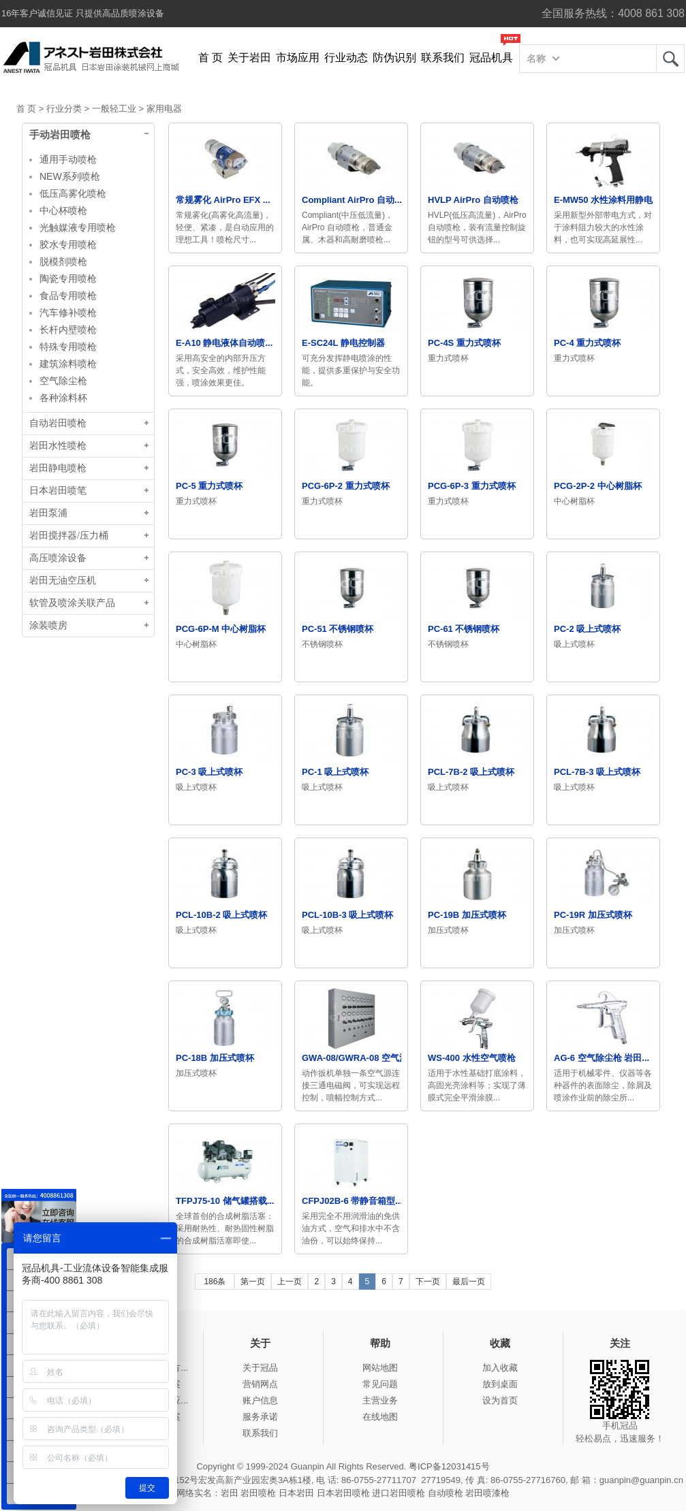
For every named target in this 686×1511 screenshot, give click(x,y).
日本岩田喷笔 (58, 491)
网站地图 (380, 1368)
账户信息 (260, 1400)
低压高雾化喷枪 (73, 193)
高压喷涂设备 (58, 558)
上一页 (289, 1281)
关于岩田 (249, 57)
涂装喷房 (48, 625)
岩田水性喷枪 (58, 446)
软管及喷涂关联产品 (72, 603)
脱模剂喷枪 (63, 261)
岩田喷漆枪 (487, 1493)
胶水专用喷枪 (68, 244)
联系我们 (443, 57)
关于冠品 (260, 1368)
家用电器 (164, 109)
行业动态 (346, 57)
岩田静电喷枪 (58, 468)
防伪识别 (394, 57)
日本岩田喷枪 (343, 1493)
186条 (214, 1281)
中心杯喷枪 (63, 210)
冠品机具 (491, 57)
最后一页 (468, 1281)
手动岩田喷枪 (60, 134)
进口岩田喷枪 (398, 1493)
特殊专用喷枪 (68, 346)
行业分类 (64, 109)
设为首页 (500, 1400)
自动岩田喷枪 (58, 423)
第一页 (252, 1281)
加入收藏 (500, 1368)
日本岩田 (296, 1493)
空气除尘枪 (63, 380)
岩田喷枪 (258, 1493)
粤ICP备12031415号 (449, 1466)
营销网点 (260, 1384)
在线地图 (380, 1417)
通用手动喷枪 (68, 159)
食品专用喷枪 (68, 295)
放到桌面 (500, 1384)
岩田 (670, 58)
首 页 (210, 57)
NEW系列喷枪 (70, 176)
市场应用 (297, 57)
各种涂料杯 (63, 397)
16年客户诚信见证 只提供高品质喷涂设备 (82, 13)
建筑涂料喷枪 (68, 363)
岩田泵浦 (48, 513)
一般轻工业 (114, 109)
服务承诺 (260, 1417)
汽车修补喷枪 (68, 312)
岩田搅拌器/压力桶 (68, 535)
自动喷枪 (445, 1493)
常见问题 (380, 1384)
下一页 (428, 1281)
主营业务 (380, 1400)
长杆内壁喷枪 (68, 329)
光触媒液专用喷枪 (78, 227)
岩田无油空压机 (62, 580)
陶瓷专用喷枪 (68, 278)
